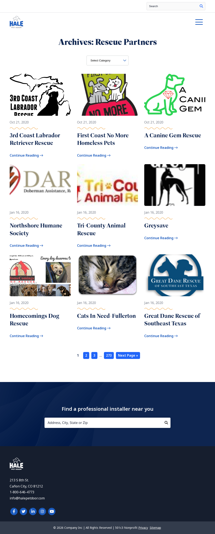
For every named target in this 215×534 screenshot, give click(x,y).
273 (109, 355)
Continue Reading (26, 155)
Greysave (156, 225)
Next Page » (128, 355)
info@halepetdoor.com (27, 498)
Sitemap (155, 528)
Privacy (143, 528)
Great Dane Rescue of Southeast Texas (172, 319)
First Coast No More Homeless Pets (103, 139)
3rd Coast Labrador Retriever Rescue (35, 139)
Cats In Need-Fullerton (106, 316)
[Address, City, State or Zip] (107, 423)
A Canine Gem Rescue (172, 135)
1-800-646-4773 (22, 492)
